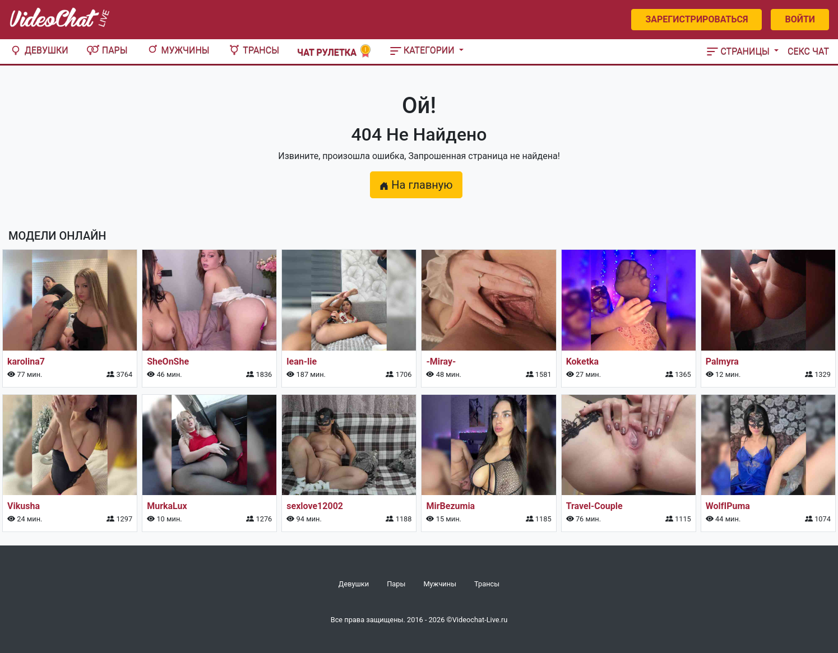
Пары (107, 50)
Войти (800, 19)
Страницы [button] (739, 51)
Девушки (38, 50)
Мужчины (178, 50)
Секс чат (808, 51)
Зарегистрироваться (696, 19)
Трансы (253, 50)
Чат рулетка (334, 51)
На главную (415, 185)
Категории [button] (423, 50)
